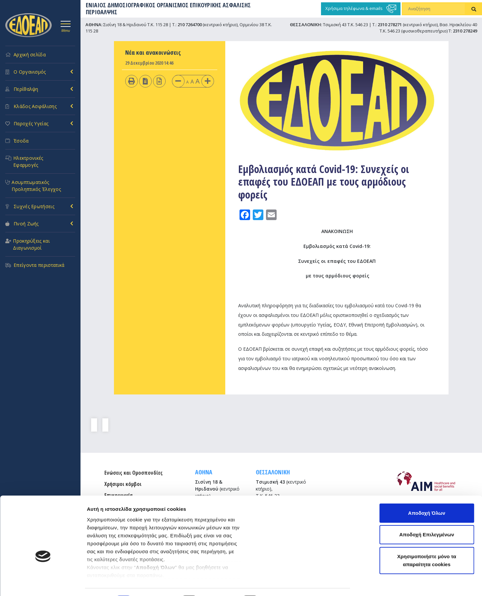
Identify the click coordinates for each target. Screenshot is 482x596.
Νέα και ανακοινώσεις (153, 52)
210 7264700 (190, 25)
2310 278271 (390, 25)
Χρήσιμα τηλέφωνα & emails (360, 9)
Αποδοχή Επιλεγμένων (426, 493)
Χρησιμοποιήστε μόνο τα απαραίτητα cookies (426, 519)
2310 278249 (465, 31)
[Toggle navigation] (65, 25)
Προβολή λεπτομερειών (115, 583)
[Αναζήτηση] (434, 9)
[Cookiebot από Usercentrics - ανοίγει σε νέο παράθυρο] (43, 583)
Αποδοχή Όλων (426, 471)
